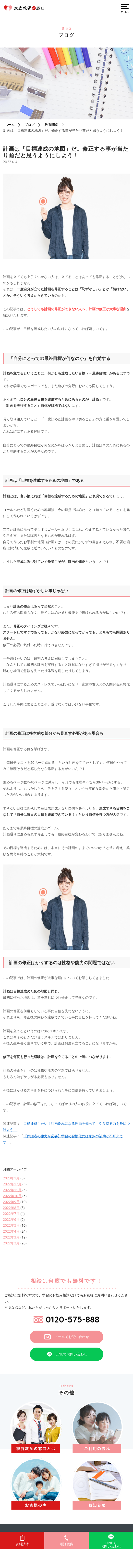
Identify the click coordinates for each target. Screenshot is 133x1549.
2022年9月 (11, 1201)
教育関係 (51, 124)
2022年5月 (11, 1225)
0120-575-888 (66, 1319)
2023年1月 (11, 1178)
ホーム (9, 124)
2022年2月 (11, 1243)
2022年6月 (11, 1219)
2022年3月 (11, 1237)
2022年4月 (11, 1231)
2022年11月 (12, 1190)
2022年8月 (11, 1207)
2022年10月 (12, 1195)
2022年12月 (12, 1184)
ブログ (29, 124)
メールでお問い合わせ (66, 1337)
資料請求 (22, 1540)
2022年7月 (11, 1213)
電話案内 (66, 1540)
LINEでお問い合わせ (66, 1354)
